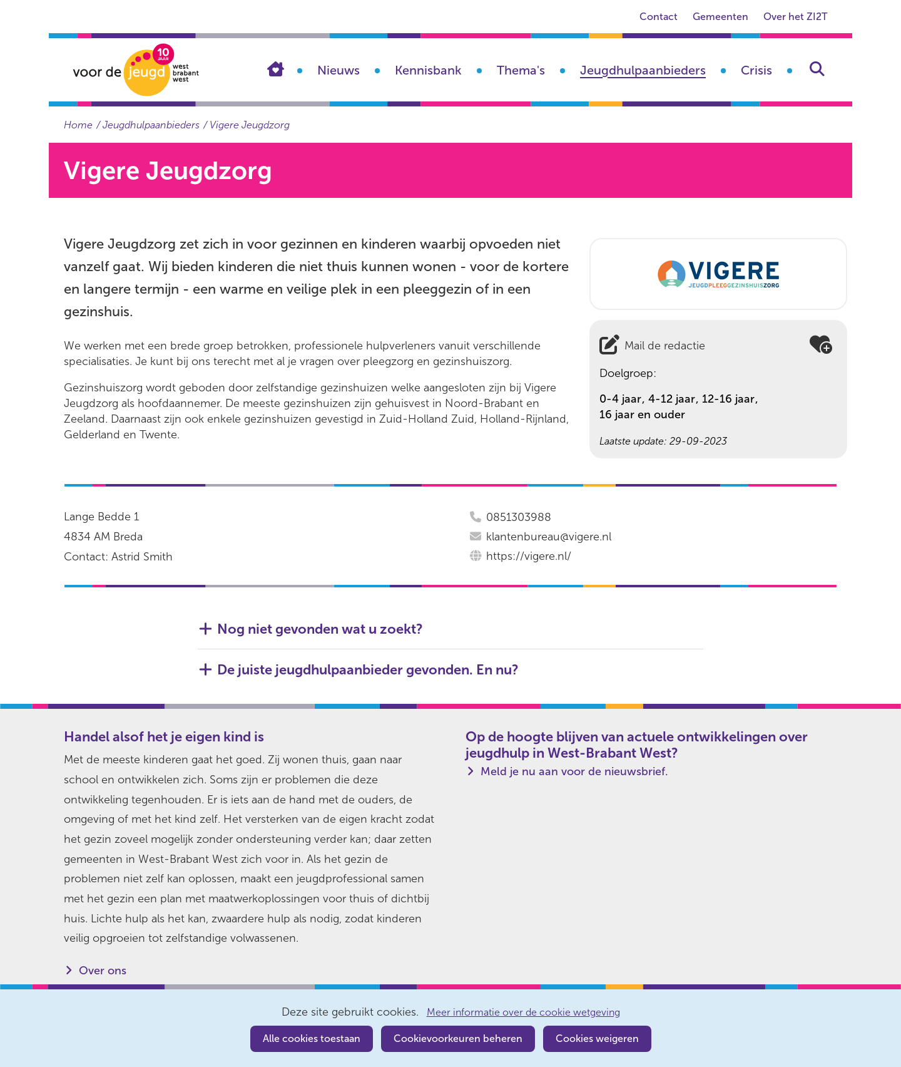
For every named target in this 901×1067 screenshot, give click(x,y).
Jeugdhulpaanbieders (643, 70)
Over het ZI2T (795, 17)
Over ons (102, 970)
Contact (658, 17)
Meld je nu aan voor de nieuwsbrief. (574, 771)
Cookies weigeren (597, 1038)
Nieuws (338, 70)
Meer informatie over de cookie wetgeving (523, 1012)
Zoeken (817, 68)
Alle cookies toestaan (311, 1038)
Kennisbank (428, 70)
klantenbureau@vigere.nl (548, 537)
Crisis (756, 70)
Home (284, 68)
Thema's (521, 70)
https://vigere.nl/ (528, 556)
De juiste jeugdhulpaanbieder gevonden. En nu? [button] (368, 670)
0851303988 (518, 517)
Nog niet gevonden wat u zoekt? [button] (320, 629)
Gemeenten (720, 17)
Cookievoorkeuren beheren (458, 1038)
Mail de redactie (664, 346)
